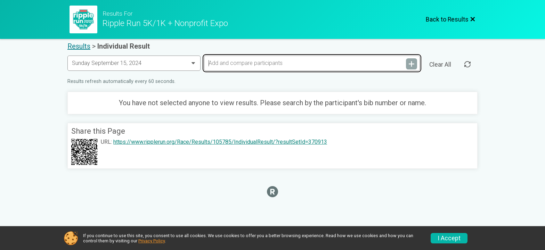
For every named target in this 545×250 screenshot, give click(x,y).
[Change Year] (134, 63)
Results (78, 46)
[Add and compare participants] (312, 63)
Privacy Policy (151, 240)
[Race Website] (86, 19)
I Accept (449, 238)
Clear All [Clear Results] (440, 64)
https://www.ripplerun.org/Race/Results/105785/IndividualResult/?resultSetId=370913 (220, 142)
